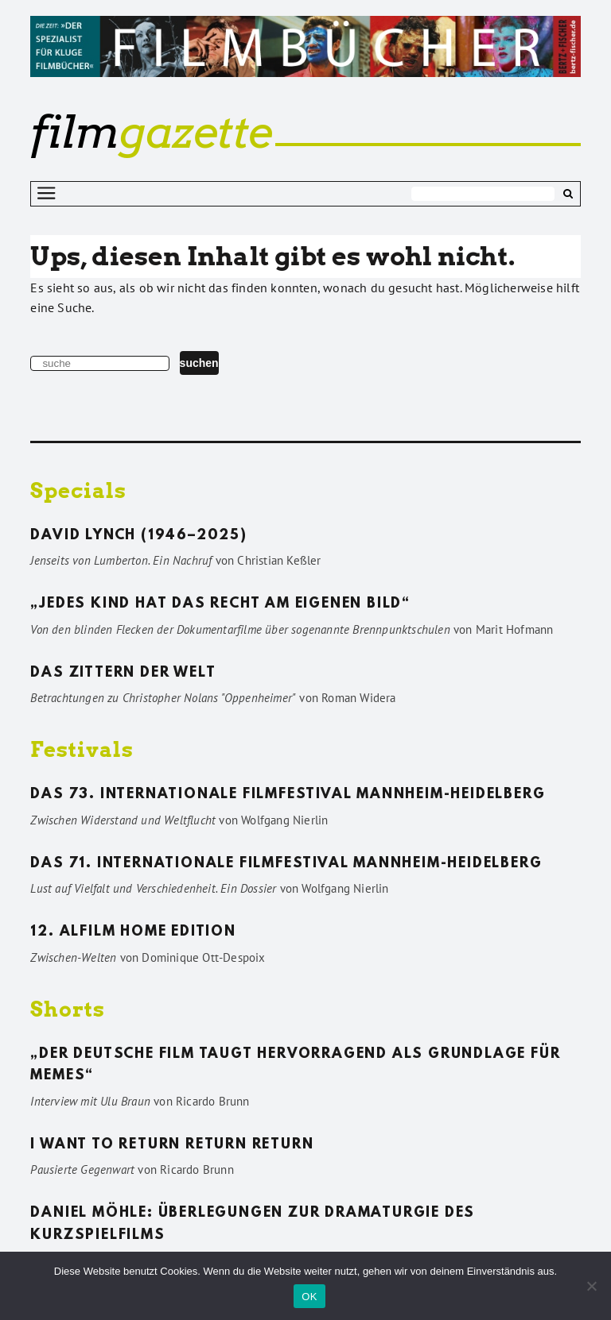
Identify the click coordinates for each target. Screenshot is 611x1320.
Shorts (67, 1009)
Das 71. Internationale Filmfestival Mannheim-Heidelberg (286, 864)
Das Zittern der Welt (123, 673)
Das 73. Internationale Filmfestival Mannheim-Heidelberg (287, 795)
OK (309, 1297)
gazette (151, 132)
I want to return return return (171, 1145)
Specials (78, 490)
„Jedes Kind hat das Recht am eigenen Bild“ (220, 604)
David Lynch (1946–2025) (138, 536)
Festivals (82, 749)
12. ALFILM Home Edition (132, 932)
